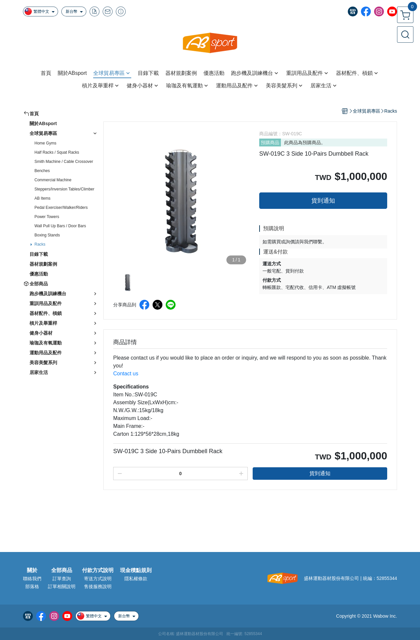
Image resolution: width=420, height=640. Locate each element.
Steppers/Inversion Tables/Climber (64, 189)
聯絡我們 (32, 578)
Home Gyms (45, 143)
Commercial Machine (53, 180)
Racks (39, 244)
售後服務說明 (98, 586)
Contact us (125, 373)
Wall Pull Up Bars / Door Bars (60, 226)
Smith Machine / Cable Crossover (63, 161)
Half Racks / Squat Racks (56, 152)
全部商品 (61, 570)
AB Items (42, 198)
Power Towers (46, 216)
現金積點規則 (136, 570)
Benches (42, 170)
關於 (32, 570)
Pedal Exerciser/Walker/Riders (61, 207)
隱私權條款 (135, 578)
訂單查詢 (61, 578)
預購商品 (270, 142)
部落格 (32, 586)
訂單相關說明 (61, 586)
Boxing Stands (47, 235)
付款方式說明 (98, 570)
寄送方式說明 (98, 578)
